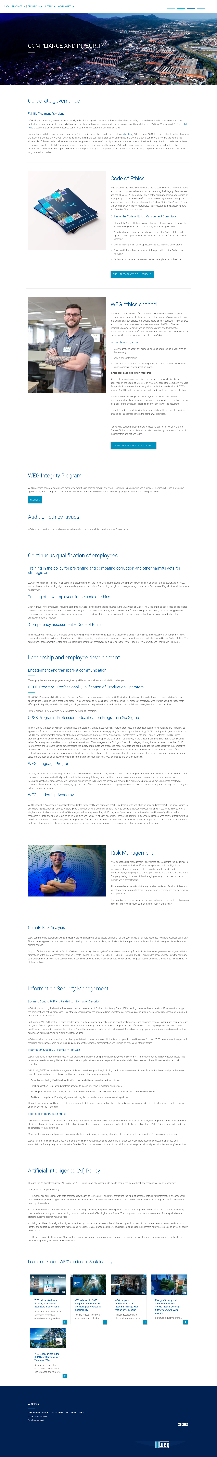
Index (6, 6)
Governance (64, 6)
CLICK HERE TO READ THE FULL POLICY (130, 274)
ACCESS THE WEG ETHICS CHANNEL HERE (132, 445)
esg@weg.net (38, 1420)
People (49, 6)
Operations (34, 6)
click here (82, 134)
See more (35, 500)
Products (17, 6)
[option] (108, 42)
